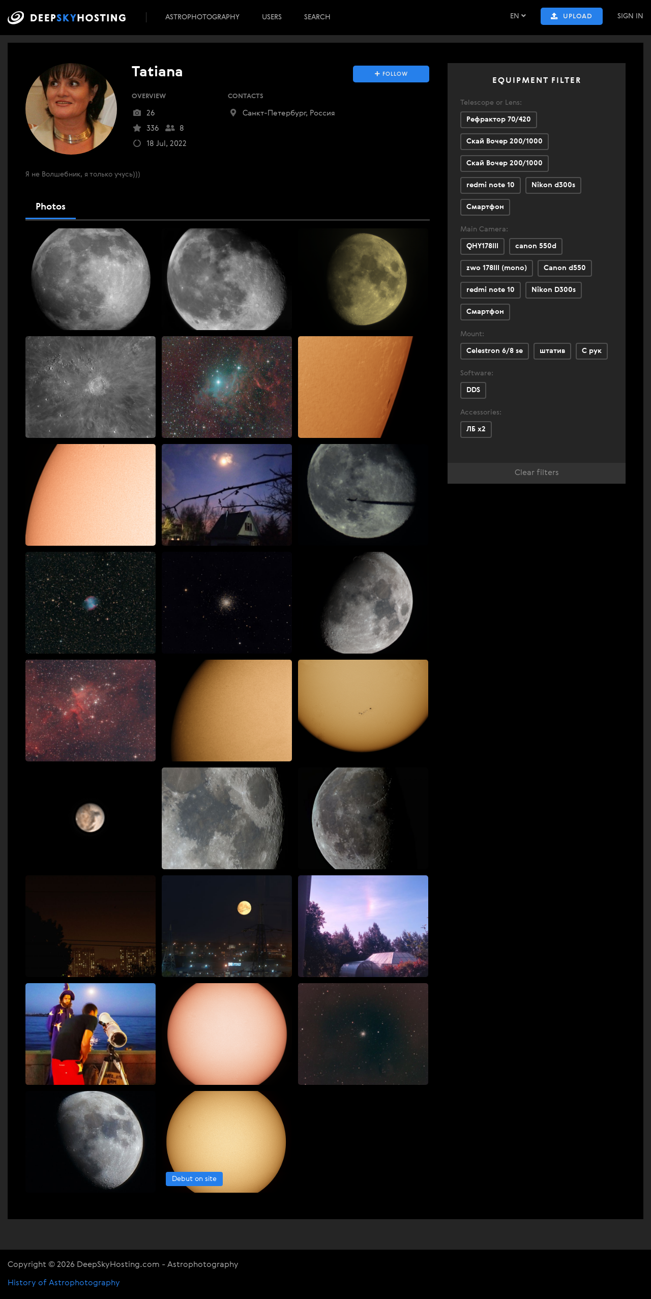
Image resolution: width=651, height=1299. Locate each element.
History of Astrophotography (64, 1283)
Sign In (630, 16)
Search (317, 17)
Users (272, 17)
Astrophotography (202, 17)
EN (518, 16)
